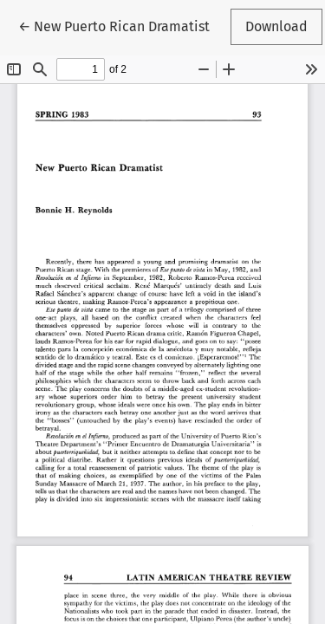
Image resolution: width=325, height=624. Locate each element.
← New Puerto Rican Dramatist (114, 25)
